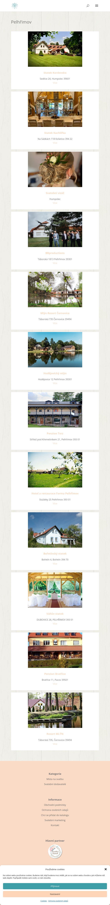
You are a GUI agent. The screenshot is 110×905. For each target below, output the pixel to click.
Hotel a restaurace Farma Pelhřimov (54, 493)
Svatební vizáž (55, 193)
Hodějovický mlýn (55, 373)
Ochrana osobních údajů (58, 901)
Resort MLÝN (55, 734)
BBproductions (55, 253)
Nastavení (55, 894)
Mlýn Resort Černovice (54, 313)
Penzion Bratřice (55, 674)
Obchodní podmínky (55, 804)
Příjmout (55, 886)
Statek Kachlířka (55, 133)
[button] (105, 869)
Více (55, 82)
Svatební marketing (55, 820)
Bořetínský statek (54, 553)
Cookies (44, 901)
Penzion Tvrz (55, 433)
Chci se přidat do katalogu (55, 815)
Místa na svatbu (54, 779)
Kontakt (55, 825)
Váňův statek (55, 613)
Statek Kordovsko (55, 72)
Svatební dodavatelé (55, 784)
